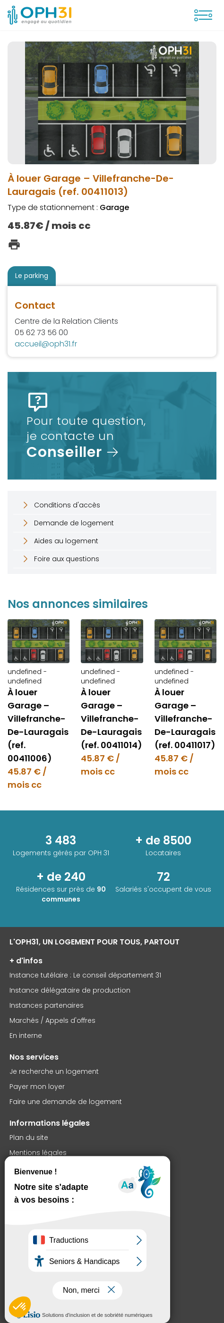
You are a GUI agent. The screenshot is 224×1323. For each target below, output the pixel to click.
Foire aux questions (60, 559)
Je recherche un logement (54, 1071)
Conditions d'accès (60, 505)
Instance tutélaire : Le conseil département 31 (85, 975)
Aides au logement (59, 541)
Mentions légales (38, 1152)
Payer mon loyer (37, 1086)
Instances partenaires (46, 1005)
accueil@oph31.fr (46, 343)
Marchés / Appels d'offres (52, 1020)
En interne (25, 1035)
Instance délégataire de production (69, 990)
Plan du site (28, 1137)
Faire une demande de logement (65, 1101)
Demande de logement (67, 523)
